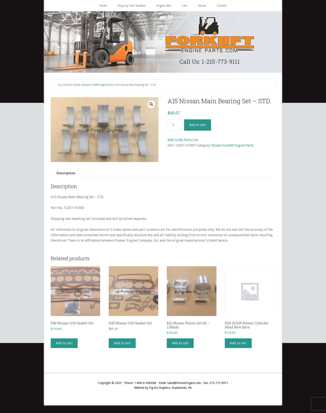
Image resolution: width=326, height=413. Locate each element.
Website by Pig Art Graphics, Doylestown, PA (163, 388)
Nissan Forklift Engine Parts (98, 85)
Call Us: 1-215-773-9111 (209, 61)
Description (66, 174)
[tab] (66, 174)
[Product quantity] (175, 126)
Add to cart (197, 126)
